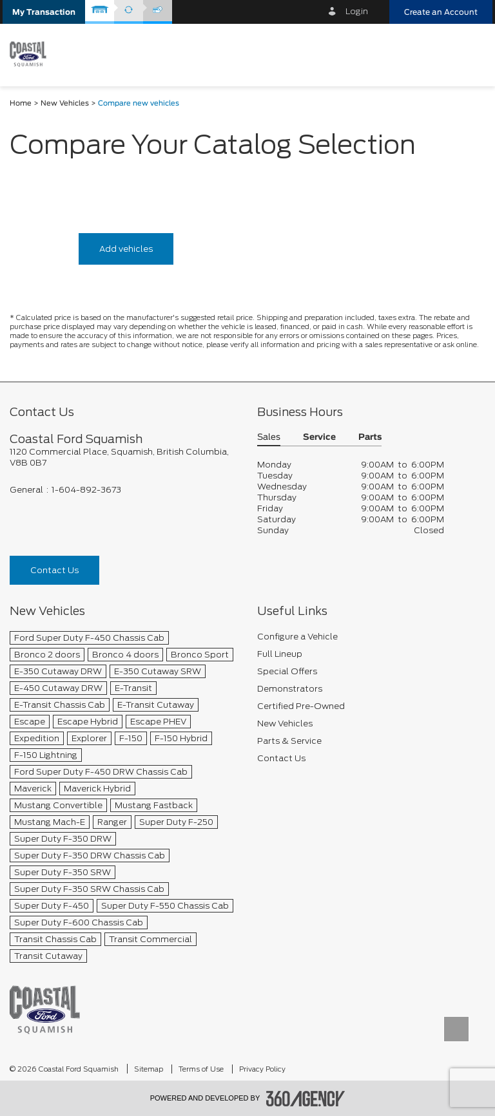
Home (21, 103)
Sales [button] (268, 437)
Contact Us (54, 570)
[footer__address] (124, 457)
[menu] (472, 53)
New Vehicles (65, 103)
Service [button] (319, 437)
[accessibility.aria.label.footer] (305, 1098)
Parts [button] (370, 437)
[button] (44, 12)
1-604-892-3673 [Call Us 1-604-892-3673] (86, 490)
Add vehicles (126, 249)
